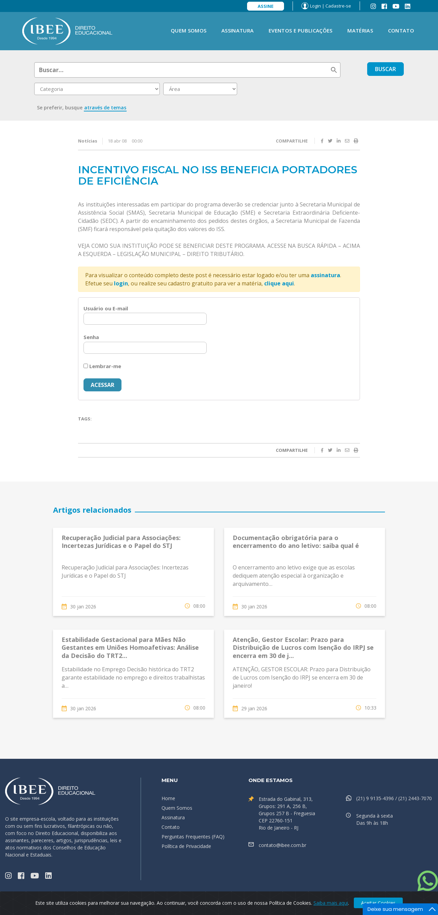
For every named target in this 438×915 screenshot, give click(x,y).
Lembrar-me (102, 366)
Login (315, 6)
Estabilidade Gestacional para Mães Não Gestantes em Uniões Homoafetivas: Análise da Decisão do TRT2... (130, 647)
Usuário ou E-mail (105, 308)
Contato (401, 30)
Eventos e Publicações (300, 30)
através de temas (105, 107)
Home (168, 798)
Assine (265, 6)
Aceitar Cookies (378, 903)
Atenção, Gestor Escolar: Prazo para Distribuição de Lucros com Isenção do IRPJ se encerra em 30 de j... (303, 647)
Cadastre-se (338, 6)
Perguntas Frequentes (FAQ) (193, 836)
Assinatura (237, 30)
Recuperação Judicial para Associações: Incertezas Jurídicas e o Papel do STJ (121, 542)
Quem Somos (188, 30)
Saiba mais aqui (330, 903)
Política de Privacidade (186, 846)
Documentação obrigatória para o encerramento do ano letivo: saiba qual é (296, 542)
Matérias (360, 30)
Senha (91, 337)
